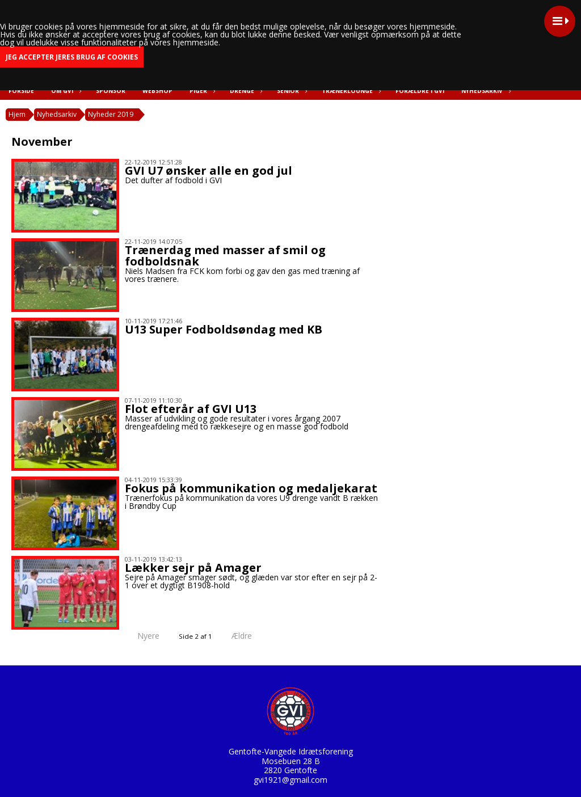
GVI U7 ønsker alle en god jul (208, 170)
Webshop (157, 91)
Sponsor (110, 91)
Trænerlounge (350, 91)
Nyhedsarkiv (484, 91)
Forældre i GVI (419, 91)
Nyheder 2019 (110, 114)
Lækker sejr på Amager (193, 567)
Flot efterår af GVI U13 (190, 408)
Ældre (249, 635)
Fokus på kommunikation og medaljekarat (251, 488)
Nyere (141, 635)
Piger (201, 91)
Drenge (245, 91)
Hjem (17, 114)
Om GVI (65, 91)
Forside (21, 91)
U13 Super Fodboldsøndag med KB (223, 329)
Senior (291, 91)
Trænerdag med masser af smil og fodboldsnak (225, 255)
